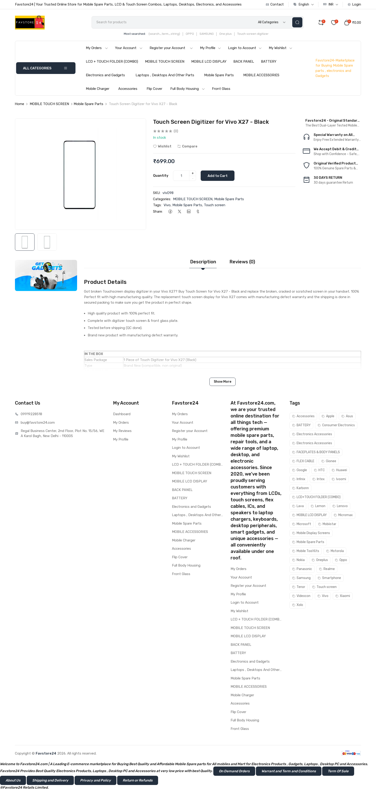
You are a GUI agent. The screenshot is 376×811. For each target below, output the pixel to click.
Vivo (167, 205)
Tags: (157, 205)
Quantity (160, 175)
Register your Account (171, 48)
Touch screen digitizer (253, 33)
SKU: (156, 193)
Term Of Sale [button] (338, 771)
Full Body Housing (187, 89)
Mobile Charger (97, 89)
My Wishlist (280, 48)
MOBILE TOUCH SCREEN (164, 61)
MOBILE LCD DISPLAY (208, 61)
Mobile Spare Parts (219, 75)
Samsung (301, 578)
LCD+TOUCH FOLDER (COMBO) (316, 497)
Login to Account (245, 48)
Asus (347, 416)
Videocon (301, 596)
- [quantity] (193, 178)
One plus (225, 33)
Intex (318, 479)
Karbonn (300, 488)
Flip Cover (154, 89)
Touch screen (214, 205)
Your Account (129, 48)
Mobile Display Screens (311, 533)
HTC (319, 470)
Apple (327, 416)
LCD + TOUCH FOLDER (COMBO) (112, 61)
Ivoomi (339, 479)
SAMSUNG (207, 33)
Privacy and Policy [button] (95, 780)
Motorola (335, 551)
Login (354, 4)
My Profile (210, 48)
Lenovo (340, 506)
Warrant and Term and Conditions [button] (288, 771)
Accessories (127, 89)
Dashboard (121, 414)
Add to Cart (218, 176)
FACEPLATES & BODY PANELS (316, 452)
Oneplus (320, 560)
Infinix (298, 479)
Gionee (328, 461)
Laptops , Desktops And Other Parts (165, 75)
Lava (298, 506)
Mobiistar (327, 524)
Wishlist (162, 146)
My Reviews (122, 431)
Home (19, 104)
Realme (327, 569)
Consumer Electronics (336, 425)
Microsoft (301, 524)
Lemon (318, 506)
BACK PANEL (243, 61)
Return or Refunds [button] (138, 780)
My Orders (97, 48)
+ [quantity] (193, 173)
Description (203, 261)
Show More (222, 382)
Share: (158, 211)
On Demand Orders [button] (234, 771)
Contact (275, 4)
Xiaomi (342, 596)
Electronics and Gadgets (105, 75)
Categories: (162, 199)
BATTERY (268, 61)
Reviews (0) (242, 261)
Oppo (341, 560)
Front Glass (221, 89)
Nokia (298, 560)
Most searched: (135, 33)
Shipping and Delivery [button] (50, 780)
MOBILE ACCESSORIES (261, 75)
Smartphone (329, 578)
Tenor (298, 587)
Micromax (343, 515)
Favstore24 (46, 753)
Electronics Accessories (312, 434)
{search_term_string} (164, 33)
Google (299, 470)
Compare (187, 146)
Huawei (339, 470)
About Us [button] (13, 780)
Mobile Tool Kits (305, 551)
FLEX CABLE (303, 461)
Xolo (297, 605)
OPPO (190, 33)
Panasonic (302, 569)
